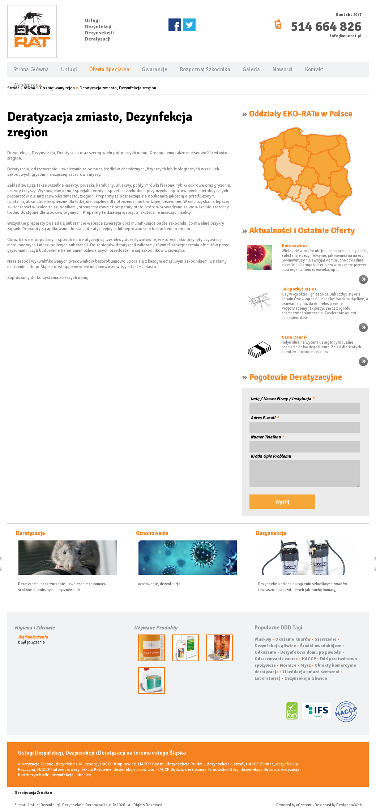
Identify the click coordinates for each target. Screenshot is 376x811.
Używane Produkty (155, 627)
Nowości (283, 69)
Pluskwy (263, 639)
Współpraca (27, 85)
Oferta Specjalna (109, 69)
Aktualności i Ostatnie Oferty (302, 231)
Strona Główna (31, 69)
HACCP (309, 659)
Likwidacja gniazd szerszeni (311, 672)
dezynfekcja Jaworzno (134, 769)
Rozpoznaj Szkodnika (205, 69)
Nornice (288, 665)
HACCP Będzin (151, 764)
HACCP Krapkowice (118, 764)
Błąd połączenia (33, 637)
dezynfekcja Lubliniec (71, 775)
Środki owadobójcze (320, 646)
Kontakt (314, 69)
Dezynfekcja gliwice (275, 646)
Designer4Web (349, 805)
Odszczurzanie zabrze (276, 659)
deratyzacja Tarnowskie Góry (211, 769)
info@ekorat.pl (346, 36)
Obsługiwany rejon (57, 88)
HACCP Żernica (260, 764)
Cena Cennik (295, 337)
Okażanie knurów (293, 639)
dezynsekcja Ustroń (225, 764)
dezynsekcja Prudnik (186, 764)
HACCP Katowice (53, 769)
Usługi (69, 69)
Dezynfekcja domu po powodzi (311, 652)
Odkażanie (265, 652)
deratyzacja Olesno (36, 764)
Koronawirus (295, 246)
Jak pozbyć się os (299, 289)
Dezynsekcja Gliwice (306, 678)
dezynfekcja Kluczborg (77, 764)
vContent (304, 805)
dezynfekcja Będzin (258, 769)
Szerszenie (326, 639)
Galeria (251, 69)
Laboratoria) (268, 678)
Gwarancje (154, 69)
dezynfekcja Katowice (91, 769)
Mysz (305, 665)
